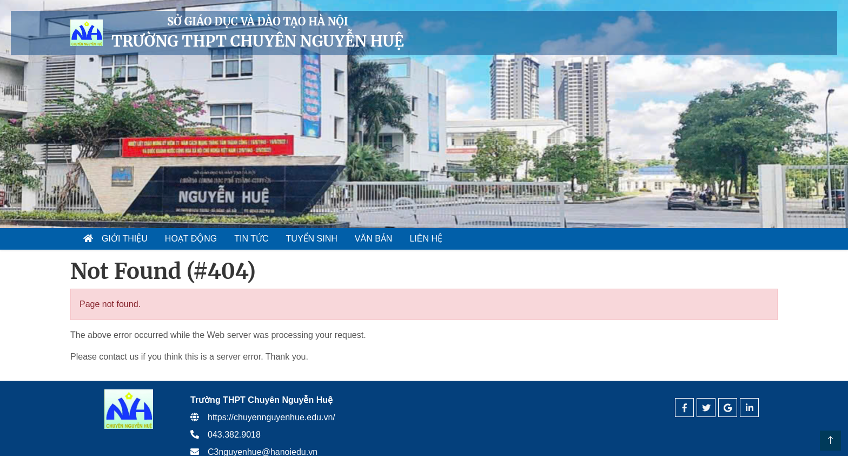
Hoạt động (191, 238)
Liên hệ (425, 238)
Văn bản (374, 238)
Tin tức (251, 238)
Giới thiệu (125, 238)
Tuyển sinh (311, 238)
